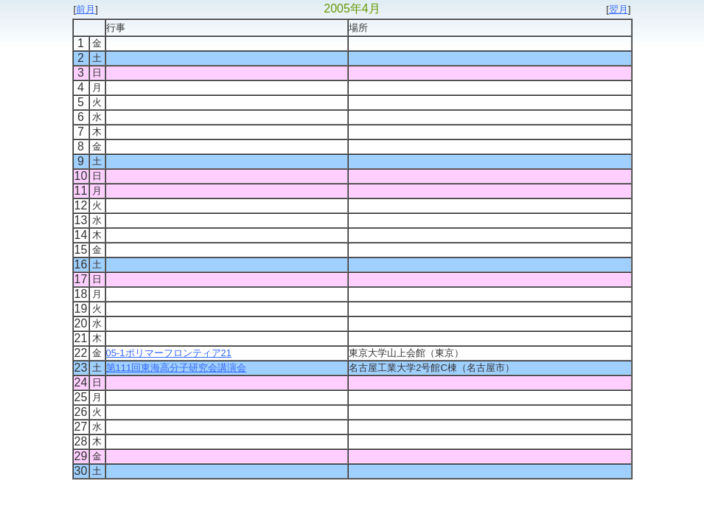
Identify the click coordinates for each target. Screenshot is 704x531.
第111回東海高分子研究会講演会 (176, 367)
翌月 (618, 9)
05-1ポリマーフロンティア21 (168, 352)
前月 (85, 9)
